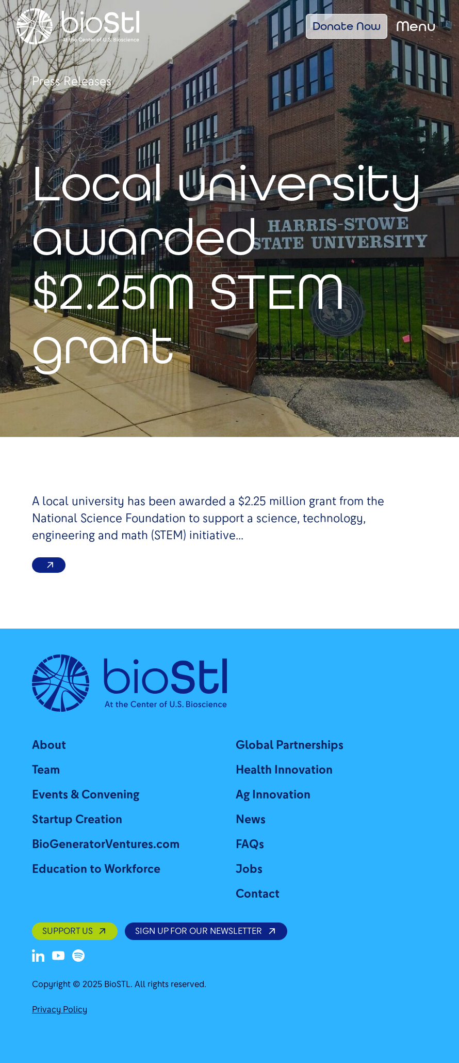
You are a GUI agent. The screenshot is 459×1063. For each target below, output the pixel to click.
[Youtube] (58, 955)
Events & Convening (85, 794)
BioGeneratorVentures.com (105, 844)
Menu (416, 26)
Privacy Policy (59, 1009)
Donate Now (347, 26)
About (49, 745)
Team (46, 769)
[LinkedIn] (38, 955)
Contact (258, 893)
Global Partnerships (289, 745)
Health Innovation (284, 769)
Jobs (249, 869)
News (251, 819)
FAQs (250, 844)
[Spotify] (78, 955)
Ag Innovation (273, 794)
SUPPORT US (74, 931)
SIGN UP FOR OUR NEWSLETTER (205, 931)
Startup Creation (77, 819)
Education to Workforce (96, 869)
